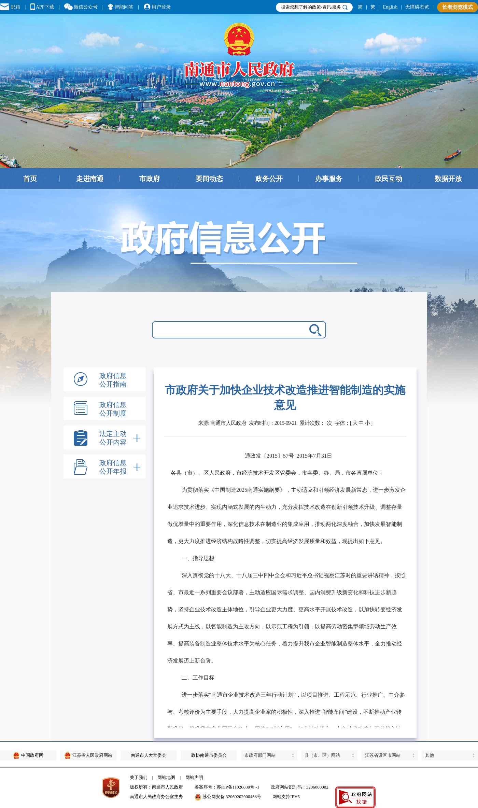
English (390, 7)
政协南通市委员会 (209, 755)
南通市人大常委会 (148, 755)
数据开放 (448, 178)
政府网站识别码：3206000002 (299, 787)
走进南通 (89, 178)
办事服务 (328, 178)
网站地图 (166, 777)
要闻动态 (209, 178)
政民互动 (388, 178)
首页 (30, 178)
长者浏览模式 (457, 7)
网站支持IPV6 (285, 796)
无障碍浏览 (417, 7)
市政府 (149, 178)
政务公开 (269, 178)
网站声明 (194, 777)
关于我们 (138, 777)
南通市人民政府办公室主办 (156, 796)
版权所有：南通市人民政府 (156, 787)
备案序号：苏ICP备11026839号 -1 (227, 787)
